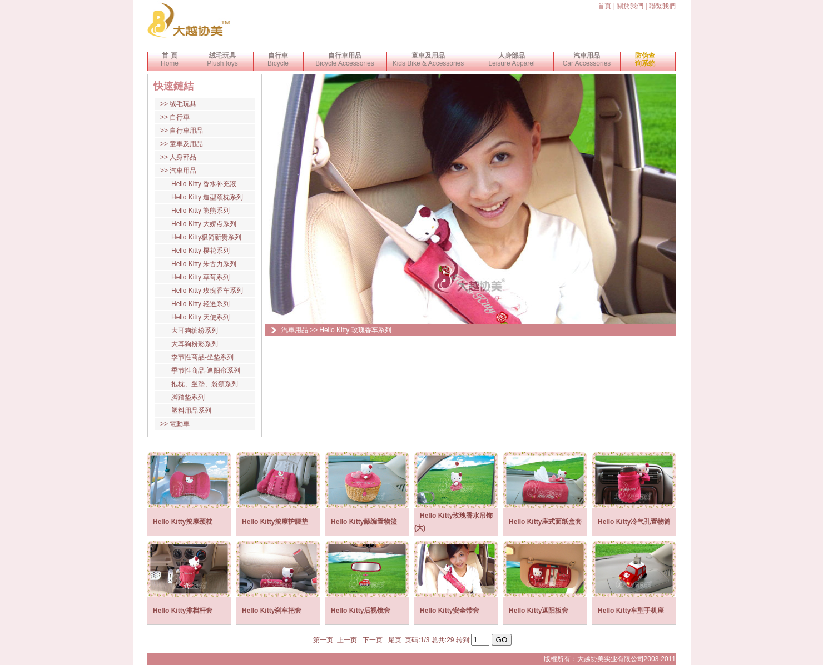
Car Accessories (587, 59)
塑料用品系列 (191, 410)
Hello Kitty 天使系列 (200, 317)
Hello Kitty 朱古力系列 (203, 264)
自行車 (180, 117)
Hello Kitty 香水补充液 (203, 184)
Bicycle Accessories (344, 59)
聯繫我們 (662, 6)
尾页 (394, 640)
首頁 (604, 6)
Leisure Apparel (511, 59)
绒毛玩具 (183, 104)
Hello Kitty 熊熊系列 (200, 210)
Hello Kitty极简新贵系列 (206, 237)
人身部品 (183, 157)
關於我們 (630, 6)
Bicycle (278, 59)
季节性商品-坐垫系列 (202, 357)
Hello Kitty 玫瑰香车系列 (207, 290)
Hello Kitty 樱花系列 (200, 250)
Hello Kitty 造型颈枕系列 (207, 197)
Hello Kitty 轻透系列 (200, 304)
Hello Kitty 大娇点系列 (203, 224)
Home (170, 59)
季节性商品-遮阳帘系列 (205, 370)
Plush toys (222, 59)
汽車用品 (183, 170)
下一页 (373, 640)
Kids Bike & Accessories (428, 59)
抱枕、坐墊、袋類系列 (204, 384)
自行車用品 (186, 130)
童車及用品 (186, 144)
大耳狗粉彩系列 (194, 344)
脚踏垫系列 (188, 397)
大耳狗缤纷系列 (194, 330)
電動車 (180, 424)
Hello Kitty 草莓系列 (200, 277)
